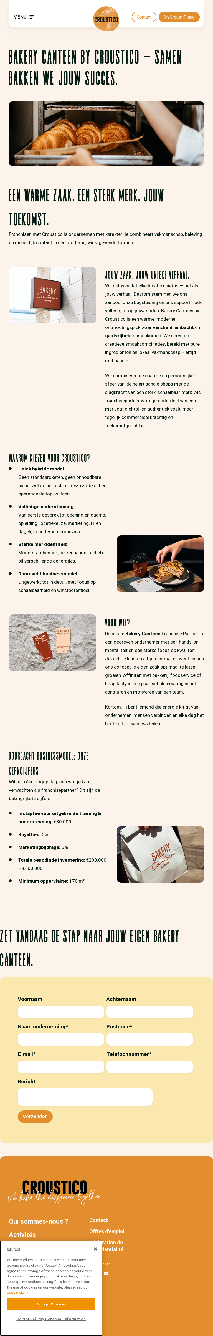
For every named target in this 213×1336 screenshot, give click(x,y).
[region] (51, 1288)
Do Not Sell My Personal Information (51, 1319)
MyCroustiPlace (179, 17)
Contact (144, 17)
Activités (22, 1235)
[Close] (95, 1249)
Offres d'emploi (107, 1231)
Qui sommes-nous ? (38, 1221)
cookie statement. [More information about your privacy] (22, 1293)
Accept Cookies (51, 1304)
